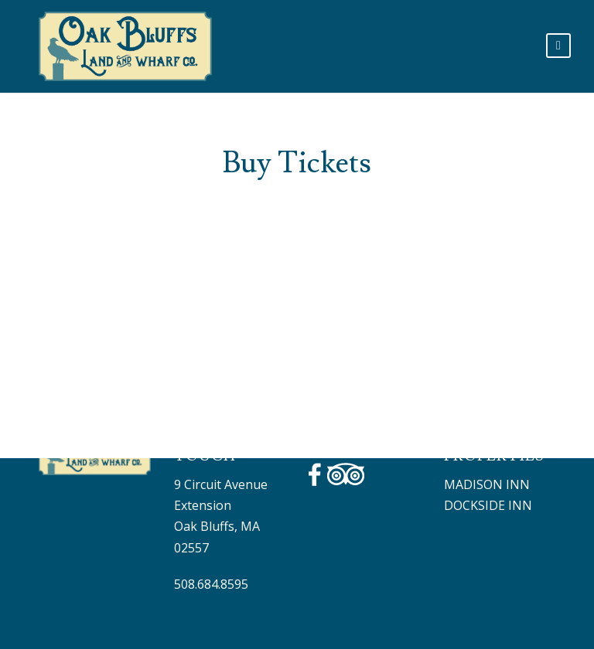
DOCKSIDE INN (488, 505)
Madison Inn (487, 484)
